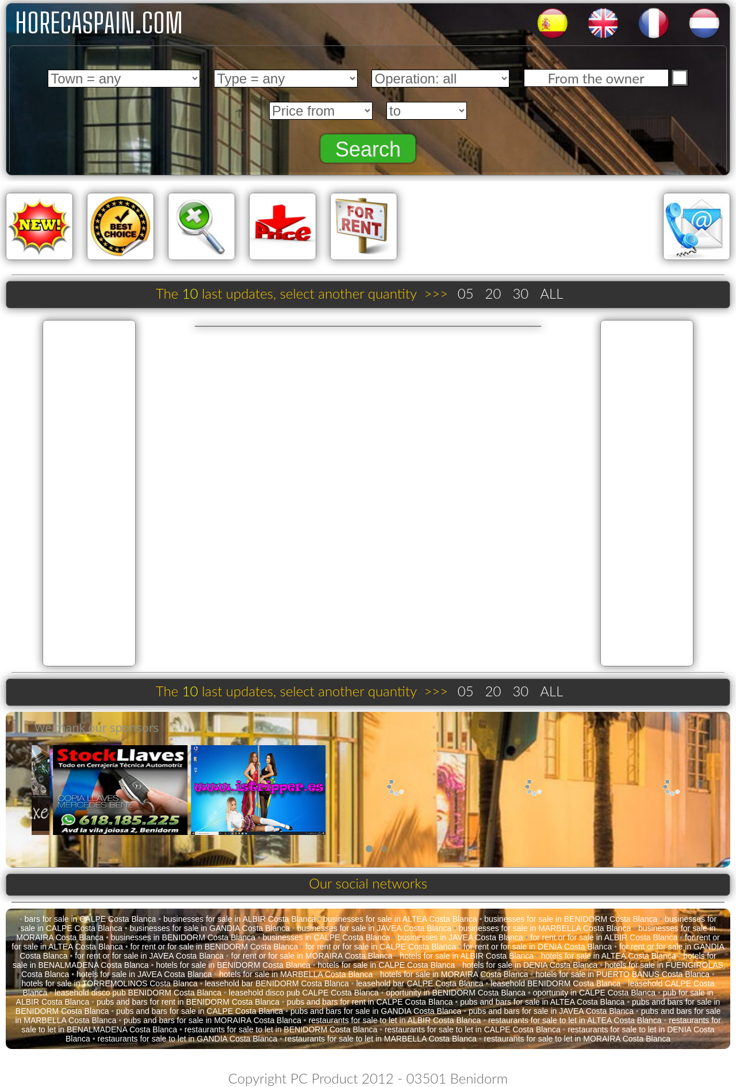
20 (493, 293)
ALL (551, 293)
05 (466, 293)
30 (520, 293)
